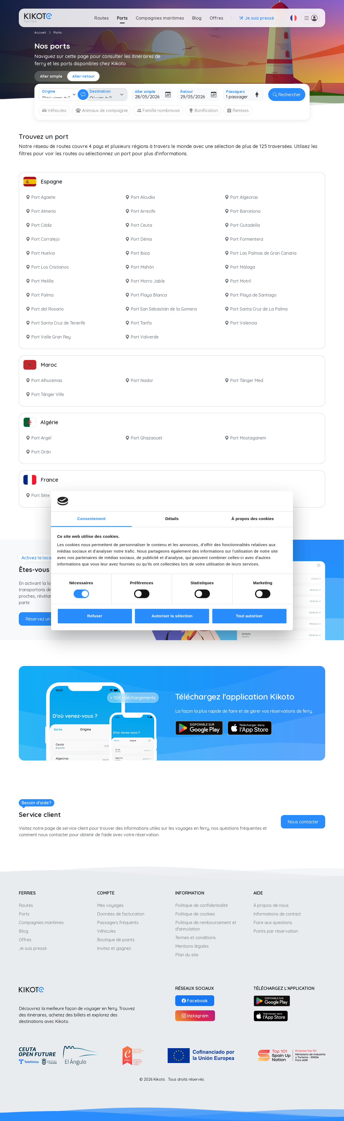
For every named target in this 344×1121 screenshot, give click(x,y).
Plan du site (186, 954)
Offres (216, 18)
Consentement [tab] (91, 519)
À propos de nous (271, 905)
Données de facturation (120, 914)
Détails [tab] (172, 519)
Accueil (40, 32)
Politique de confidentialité (201, 905)
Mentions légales (192, 946)
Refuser (94, 616)
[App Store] (270, 1015)
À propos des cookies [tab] (252, 519)
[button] (293, 18)
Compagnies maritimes (160, 18)
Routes (101, 18)
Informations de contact (277, 914)
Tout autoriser (249, 616)
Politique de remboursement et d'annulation (205, 926)
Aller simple (51, 76)
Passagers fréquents (118, 922)
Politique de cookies (195, 914)
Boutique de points (116, 939)
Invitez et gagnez (114, 948)
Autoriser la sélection (172, 616)
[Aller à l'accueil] (38, 18)
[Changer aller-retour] (83, 94)
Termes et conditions (195, 937)
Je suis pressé (33, 948)
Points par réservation (275, 931)
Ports (122, 18)
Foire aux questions (272, 922)
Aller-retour (83, 76)
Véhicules (106, 931)
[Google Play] (271, 1000)
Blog (197, 18)
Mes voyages (110, 905)
